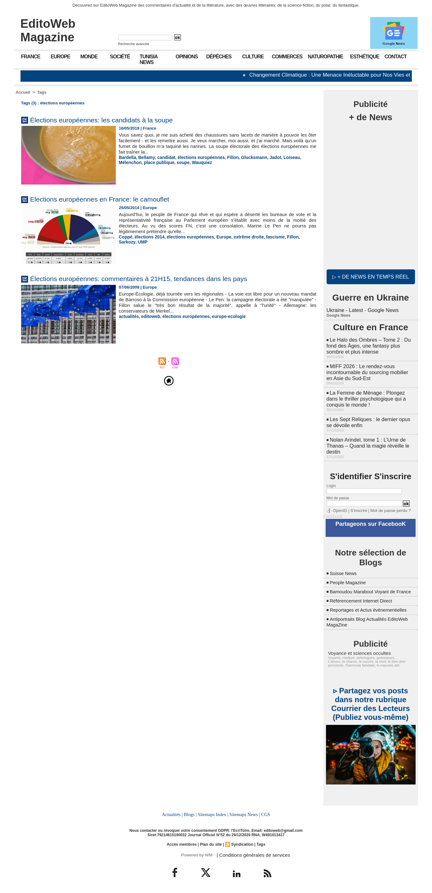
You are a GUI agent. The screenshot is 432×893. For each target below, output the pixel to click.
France (30, 56)
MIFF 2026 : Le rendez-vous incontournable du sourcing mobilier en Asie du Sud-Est (370, 369)
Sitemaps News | (244, 813)
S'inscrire (356, 504)
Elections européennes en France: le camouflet (109, 199)
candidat (163, 157)
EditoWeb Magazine (48, 30)
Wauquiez (173, 162)
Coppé (125, 236)
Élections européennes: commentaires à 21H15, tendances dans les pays (153, 278)
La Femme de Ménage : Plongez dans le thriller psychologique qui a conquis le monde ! (365, 395)
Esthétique (364, 56)
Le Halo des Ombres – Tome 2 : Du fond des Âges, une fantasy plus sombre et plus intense (368, 344)
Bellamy (145, 157)
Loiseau (282, 157)
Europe (60, 56)
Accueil (23, 92)
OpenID (339, 504)
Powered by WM (196, 853)
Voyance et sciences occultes (357, 652)
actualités (128, 316)
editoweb (149, 316)
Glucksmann (246, 157)
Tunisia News (149, 59)
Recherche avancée (133, 44)
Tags (41, 92)
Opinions (187, 56)
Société (120, 56)
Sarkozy (298, 236)
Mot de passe (338, 492)
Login (331, 480)
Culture (253, 56)
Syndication (241, 843)
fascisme (266, 236)
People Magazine (349, 576)
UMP (123, 241)
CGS (264, 813)
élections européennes (196, 157)
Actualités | (173, 813)
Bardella (127, 157)
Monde (89, 56)
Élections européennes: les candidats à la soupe (111, 119)
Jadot (266, 157)
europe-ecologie (222, 316)
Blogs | (190, 813)
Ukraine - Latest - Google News (362, 309)
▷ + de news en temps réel (370, 276)
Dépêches (219, 56)
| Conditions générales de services (250, 853)
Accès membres (182, 843)
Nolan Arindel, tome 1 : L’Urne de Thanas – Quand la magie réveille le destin (367, 440)
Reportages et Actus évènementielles (371, 609)
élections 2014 (148, 236)
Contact (396, 56)
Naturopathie (325, 56)
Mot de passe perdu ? (385, 504)
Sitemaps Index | (213, 813)
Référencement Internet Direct (363, 599)
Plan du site (211, 843)
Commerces (287, 56)
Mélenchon (302, 157)
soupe (156, 162)
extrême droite (241, 236)
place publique (133, 162)
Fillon (226, 157)
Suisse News (344, 566)
